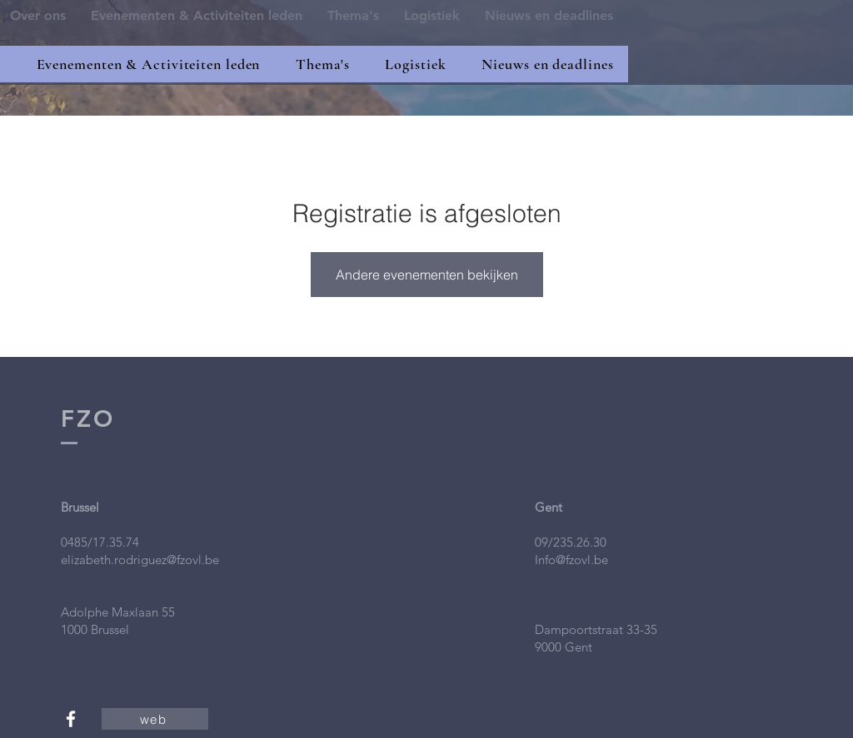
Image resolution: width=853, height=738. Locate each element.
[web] (155, 719)
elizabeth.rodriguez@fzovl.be (140, 559)
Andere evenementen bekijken (427, 274)
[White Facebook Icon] (71, 719)
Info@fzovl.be (571, 559)
